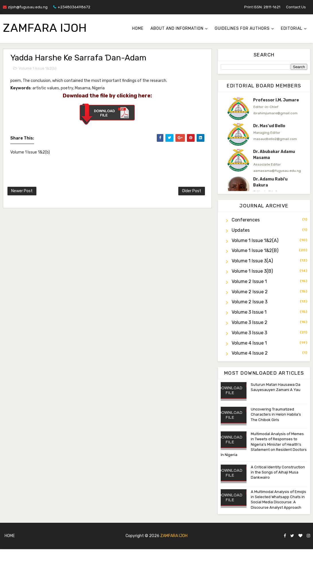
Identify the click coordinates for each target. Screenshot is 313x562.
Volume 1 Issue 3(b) (252, 271)
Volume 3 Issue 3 (249, 332)
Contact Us (296, 7)
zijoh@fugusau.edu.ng (25, 7)
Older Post (191, 190)
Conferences (246, 220)
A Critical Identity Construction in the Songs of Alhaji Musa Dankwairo (278, 472)
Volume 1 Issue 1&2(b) (37, 68)
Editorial (291, 28)
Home (138, 28)
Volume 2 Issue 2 (250, 291)
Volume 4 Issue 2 (250, 353)
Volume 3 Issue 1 (249, 312)
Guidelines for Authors (242, 28)
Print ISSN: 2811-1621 (262, 7)
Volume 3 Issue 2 (249, 322)
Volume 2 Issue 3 (249, 301)
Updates (241, 230)
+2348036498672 (71, 7)
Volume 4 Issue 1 (249, 343)
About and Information (177, 28)
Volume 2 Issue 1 (249, 281)
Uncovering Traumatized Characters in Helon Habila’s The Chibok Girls (276, 414)
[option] (264, 108)
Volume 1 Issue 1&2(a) (255, 240)
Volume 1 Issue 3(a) (252, 261)
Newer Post (22, 190)
